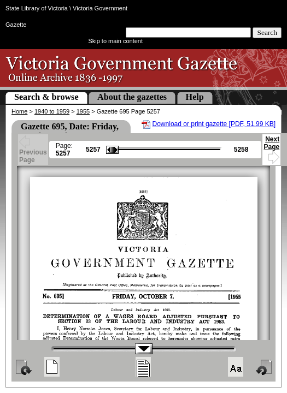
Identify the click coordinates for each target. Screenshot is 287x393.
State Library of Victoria (36, 8)
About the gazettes (132, 97)
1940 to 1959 (51, 111)
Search (267, 32)
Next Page (271, 147)
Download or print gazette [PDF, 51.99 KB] (214, 124)
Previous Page (33, 151)
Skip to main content (115, 41)
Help (195, 97)
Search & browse (46, 97)
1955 (83, 111)
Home (19, 111)
